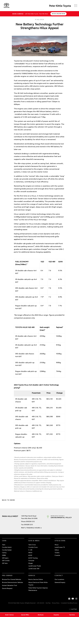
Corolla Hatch (7, 547)
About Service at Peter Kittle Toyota (38, 583)
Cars (4, 541)
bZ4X (30, 555)
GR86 (4, 555)
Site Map (48, 603)
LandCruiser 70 (60, 547)
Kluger (30, 563)
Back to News (8, 500)
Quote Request (7, 588)
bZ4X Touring (33, 558)
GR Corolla (5, 560)
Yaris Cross (32, 545)
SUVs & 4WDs (34, 541)
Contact (59, 575)
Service (31, 575)
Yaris (3, 545)
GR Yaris (5, 563)
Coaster (57, 555)
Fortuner (31, 560)
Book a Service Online (35, 579)
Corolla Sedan (7, 550)
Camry (4, 552)
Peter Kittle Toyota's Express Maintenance (38, 589)
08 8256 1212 (30, 521)
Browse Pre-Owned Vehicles (11, 579)
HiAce (57, 550)
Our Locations (59, 579)
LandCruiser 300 (33, 568)
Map (23, 528)
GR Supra (5, 558)
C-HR (30, 550)
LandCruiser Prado (34, 566)
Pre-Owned (7, 575)
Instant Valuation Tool (9, 585)
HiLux (56, 545)
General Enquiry (60, 582)
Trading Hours (33, 528)
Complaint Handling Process (69, 603)
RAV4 (30, 552)
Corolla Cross (33, 547)
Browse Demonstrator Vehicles (12, 582)
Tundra (57, 552)
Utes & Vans (60, 541)
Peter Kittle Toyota (60, 5)
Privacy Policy (55, 603)
